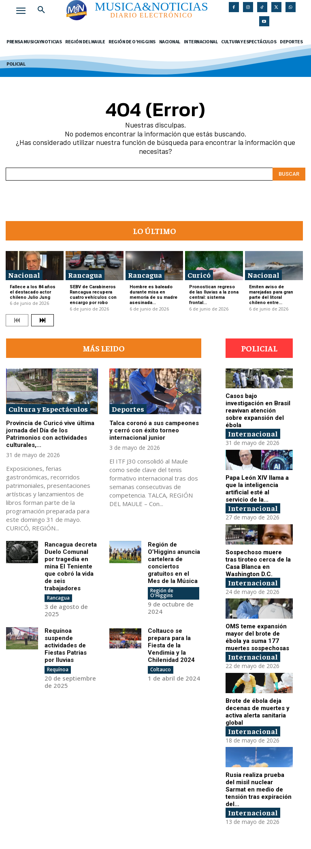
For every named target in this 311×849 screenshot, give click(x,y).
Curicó (199, 274)
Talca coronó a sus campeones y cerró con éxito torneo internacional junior (154, 430)
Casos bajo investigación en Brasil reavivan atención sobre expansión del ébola (258, 410)
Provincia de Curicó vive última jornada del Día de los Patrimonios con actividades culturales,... (50, 434)
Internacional (253, 433)
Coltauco (160, 669)
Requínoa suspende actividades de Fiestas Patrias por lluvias (66, 645)
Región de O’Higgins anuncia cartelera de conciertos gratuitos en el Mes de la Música (174, 563)
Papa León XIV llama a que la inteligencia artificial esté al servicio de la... (257, 488)
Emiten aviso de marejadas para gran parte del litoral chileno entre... (271, 295)
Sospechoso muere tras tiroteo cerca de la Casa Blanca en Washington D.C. (258, 563)
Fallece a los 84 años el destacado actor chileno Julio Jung (32, 292)
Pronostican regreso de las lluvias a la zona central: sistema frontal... (214, 295)
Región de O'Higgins (161, 593)
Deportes (128, 408)
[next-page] (42, 320)
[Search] (289, 174)
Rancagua (85, 274)
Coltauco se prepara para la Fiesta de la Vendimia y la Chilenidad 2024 (171, 645)
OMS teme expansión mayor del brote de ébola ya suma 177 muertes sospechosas (257, 637)
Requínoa (57, 669)
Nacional (24, 274)
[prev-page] (17, 320)
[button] (41, 9)
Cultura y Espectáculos (48, 408)
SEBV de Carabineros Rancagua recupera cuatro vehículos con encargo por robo (93, 295)
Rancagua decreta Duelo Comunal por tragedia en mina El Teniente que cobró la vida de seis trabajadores (71, 566)
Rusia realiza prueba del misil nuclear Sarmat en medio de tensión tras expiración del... (259, 789)
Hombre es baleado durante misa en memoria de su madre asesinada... (153, 295)
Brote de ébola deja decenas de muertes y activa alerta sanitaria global (258, 711)
